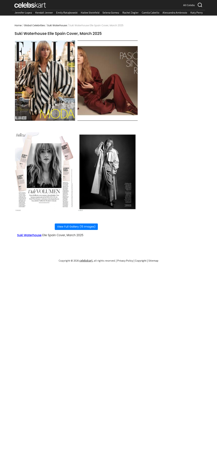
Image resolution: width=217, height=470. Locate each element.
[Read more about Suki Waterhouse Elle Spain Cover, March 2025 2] (107, 80)
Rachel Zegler (130, 12)
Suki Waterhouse (57, 25)
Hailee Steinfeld (90, 12)
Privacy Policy (125, 260)
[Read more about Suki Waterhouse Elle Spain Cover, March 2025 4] (107, 172)
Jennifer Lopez (23, 12)
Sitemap (153, 260)
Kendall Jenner (44, 12)
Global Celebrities (34, 25)
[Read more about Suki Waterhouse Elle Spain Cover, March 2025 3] (45, 172)
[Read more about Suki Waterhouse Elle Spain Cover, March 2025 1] (45, 80)
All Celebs (189, 5)
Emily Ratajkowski (66, 12)
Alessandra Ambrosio (175, 12)
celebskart (86, 260)
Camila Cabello (150, 12)
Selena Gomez (111, 12)
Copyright (141, 260)
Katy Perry (196, 12)
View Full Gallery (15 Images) (76, 227)
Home (18, 25)
